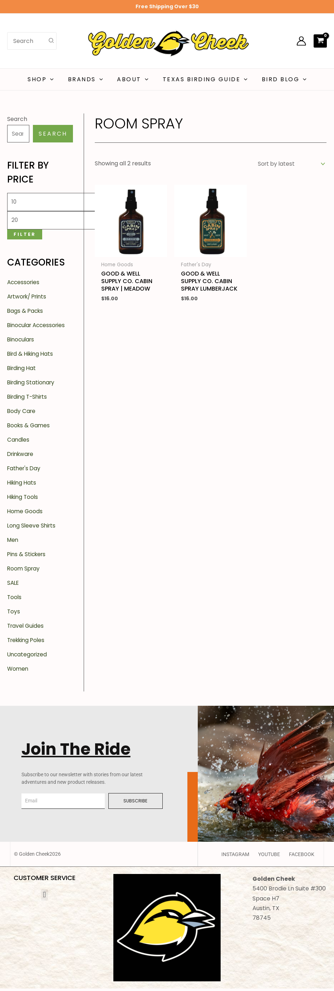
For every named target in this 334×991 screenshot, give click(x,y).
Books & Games (29, 428)
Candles (18, 442)
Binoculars (21, 342)
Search (17, 119)
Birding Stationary (32, 385)
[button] (55, 79)
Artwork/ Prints (28, 299)
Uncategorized (28, 657)
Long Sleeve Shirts (32, 528)
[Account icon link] (301, 41)
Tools (14, 600)
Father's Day (25, 471)
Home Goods (25, 514)
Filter (25, 236)
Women (18, 671)
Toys (13, 614)
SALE (13, 585)
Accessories (24, 285)
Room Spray (24, 571)
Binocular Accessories (38, 328)
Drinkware (21, 456)
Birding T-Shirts (28, 399)
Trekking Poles (27, 642)
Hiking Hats (22, 485)
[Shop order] (288, 164)
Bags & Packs (26, 313)
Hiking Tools (23, 499)
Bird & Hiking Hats (31, 356)
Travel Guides (26, 628)
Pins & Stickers (27, 557)
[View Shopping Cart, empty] (320, 40)
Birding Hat (22, 370)
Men (13, 542)
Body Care (21, 413)
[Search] (51, 41)
